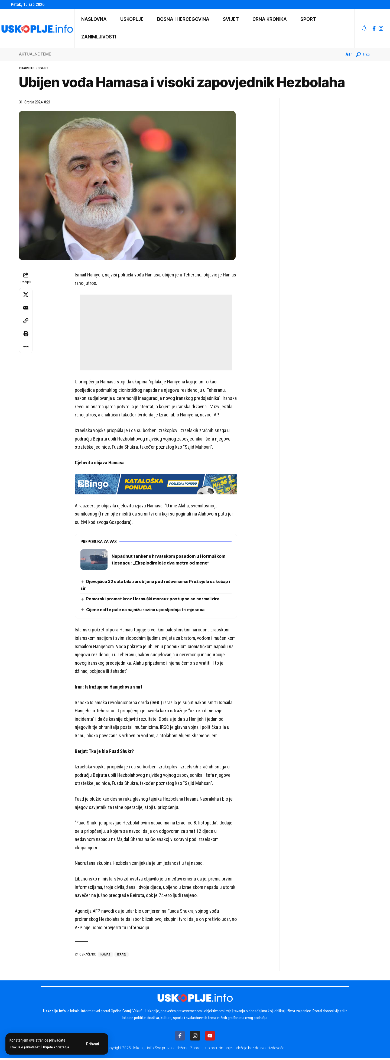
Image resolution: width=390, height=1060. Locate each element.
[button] (92, 1044)
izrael (122, 956)
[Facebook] (374, 28)
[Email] (25, 309)
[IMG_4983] (156, 485)
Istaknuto (29, 69)
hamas (105, 956)
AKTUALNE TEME (35, 54)
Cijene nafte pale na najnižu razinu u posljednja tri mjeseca (148, 611)
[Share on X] (25, 296)
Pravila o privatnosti (26, 1047)
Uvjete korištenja (60, 1047)
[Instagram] (381, 28)
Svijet (50, 69)
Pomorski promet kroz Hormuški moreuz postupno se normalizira (154, 600)
